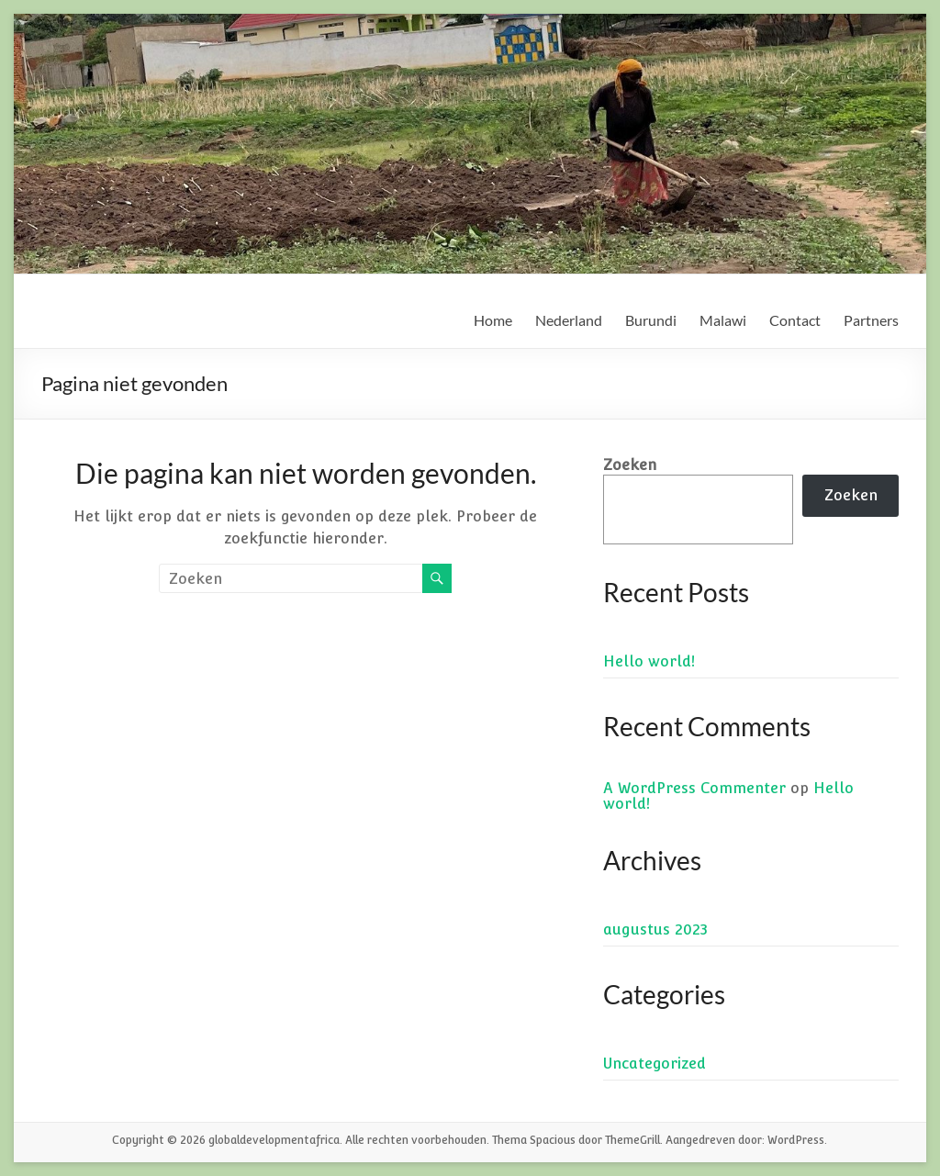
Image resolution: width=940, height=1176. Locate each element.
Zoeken (629, 465)
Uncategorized (654, 1063)
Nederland (568, 320)
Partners (871, 320)
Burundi (651, 320)
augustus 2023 (655, 929)
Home (493, 320)
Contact (795, 320)
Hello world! (649, 661)
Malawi (722, 320)
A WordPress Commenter (694, 788)
